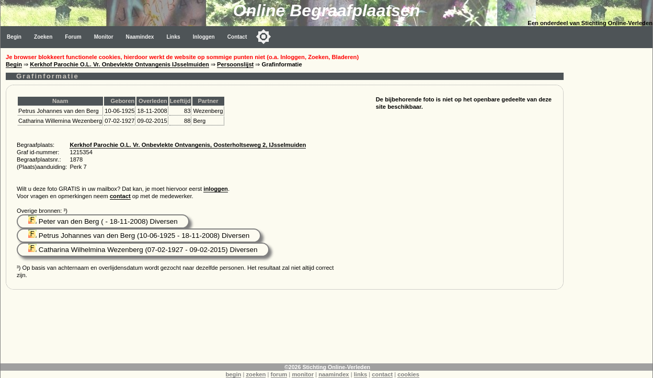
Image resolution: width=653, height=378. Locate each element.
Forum (73, 37)
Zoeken (43, 37)
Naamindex (140, 37)
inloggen (215, 189)
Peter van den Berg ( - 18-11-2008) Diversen (103, 221)
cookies (408, 374)
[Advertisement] (610, 205)
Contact (237, 37)
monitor (303, 374)
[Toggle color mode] (263, 36)
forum (279, 374)
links (361, 374)
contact (120, 196)
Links (173, 37)
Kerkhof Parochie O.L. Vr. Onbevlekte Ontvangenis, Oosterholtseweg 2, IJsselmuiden (188, 145)
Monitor (103, 37)
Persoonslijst (235, 64)
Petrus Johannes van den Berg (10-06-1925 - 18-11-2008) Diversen (138, 235)
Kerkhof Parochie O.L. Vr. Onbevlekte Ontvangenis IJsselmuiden (119, 64)
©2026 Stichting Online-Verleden (327, 367)
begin (234, 374)
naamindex (333, 374)
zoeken (256, 374)
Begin (14, 37)
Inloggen (204, 37)
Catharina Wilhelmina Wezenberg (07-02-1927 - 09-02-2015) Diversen (143, 250)
